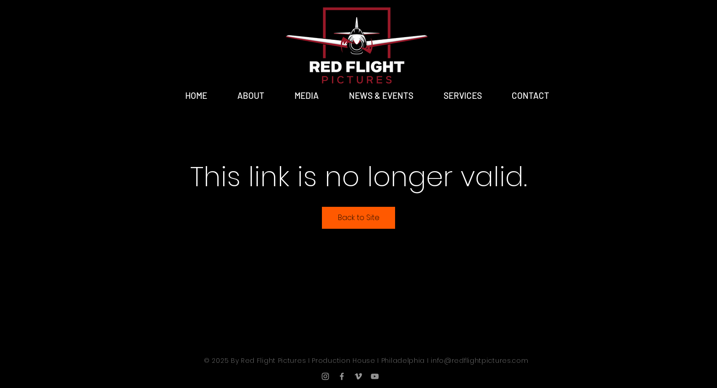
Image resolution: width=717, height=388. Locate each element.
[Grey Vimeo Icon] (358, 376)
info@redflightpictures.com (479, 360)
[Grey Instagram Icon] (325, 376)
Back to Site (359, 217)
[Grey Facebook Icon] (342, 376)
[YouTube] (375, 376)
